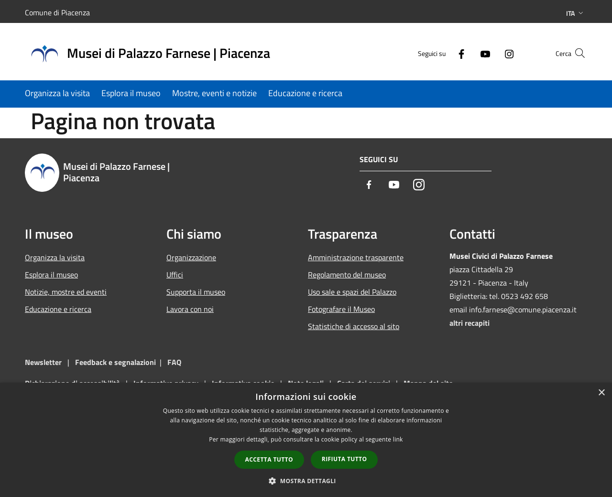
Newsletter (43, 362)
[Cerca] (575, 53)
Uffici (174, 274)
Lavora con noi (190, 309)
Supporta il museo (195, 292)
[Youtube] (466, 52)
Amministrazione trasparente (356, 257)
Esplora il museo (51, 274)
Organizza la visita (55, 257)
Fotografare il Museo (341, 309)
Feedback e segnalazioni (115, 362)
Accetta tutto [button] (269, 459)
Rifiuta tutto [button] (344, 459)
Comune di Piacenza (57, 12)
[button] (306, 481)
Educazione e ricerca (58, 309)
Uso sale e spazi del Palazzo (352, 292)
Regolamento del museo (347, 274)
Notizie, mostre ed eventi (66, 292)
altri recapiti (469, 323)
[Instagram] (490, 52)
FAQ (174, 362)
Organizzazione (191, 257)
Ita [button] (575, 13)
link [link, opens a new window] (398, 439)
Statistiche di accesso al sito (353, 326)
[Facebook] (442, 52)
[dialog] (306, 440)
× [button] (601, 393)
